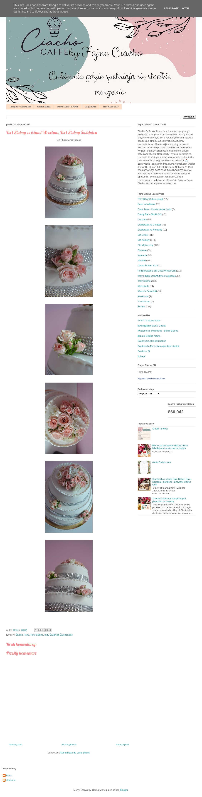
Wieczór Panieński (147, 291)
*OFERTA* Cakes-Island (150, 199)
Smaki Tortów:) (160, 428)
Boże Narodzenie (147, 204)
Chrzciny (142, 219)
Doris (9, 775)
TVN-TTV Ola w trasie (149, 320)
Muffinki (142, 260)
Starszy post (122, 744)
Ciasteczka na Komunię (150, 229)
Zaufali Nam (90, 106)
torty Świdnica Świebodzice (59, 634)
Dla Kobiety (143, 240)
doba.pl (141, 356)
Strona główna (69, 744)
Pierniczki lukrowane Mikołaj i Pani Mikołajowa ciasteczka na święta (170, 447)
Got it (185, 8)
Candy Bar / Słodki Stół (20, 106)
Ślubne (19, 634)
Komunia (142, 255)
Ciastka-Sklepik (44, 106)
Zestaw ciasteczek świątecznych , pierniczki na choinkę (169, 500)
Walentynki (143, 286)
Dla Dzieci (143, 235)
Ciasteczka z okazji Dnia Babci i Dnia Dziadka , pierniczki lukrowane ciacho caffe (171, 482)
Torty (26, 634)
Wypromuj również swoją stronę (151, 379)
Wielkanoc (143, 296)
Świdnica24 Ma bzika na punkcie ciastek (158, 346)
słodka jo (10, 780)
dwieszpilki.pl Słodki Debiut (152, 325)
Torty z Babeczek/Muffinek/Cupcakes (157, 276)
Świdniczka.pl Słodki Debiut (152, 341)
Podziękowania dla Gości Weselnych (157, 270)
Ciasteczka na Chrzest (149, 224)
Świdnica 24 (144, 351)
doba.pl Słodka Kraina (149, 336)
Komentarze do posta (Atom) (75, 752)
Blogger (124, 790)
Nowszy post (15, 744)
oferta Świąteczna (161, 462)
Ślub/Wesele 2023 (111, 106)
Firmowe (142, 250)
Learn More (171, 8)
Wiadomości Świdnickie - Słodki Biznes (158, 330)
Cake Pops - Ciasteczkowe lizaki (154, 209)
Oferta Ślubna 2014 (148, 265)
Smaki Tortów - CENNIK (67, 106)
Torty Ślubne (36, 634)
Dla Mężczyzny (145, 245)
